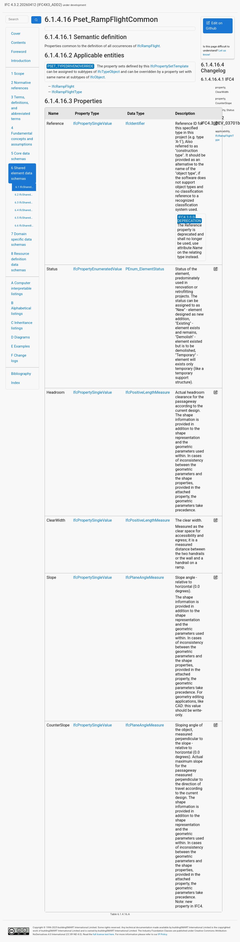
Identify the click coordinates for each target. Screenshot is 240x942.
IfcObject (97, 77)
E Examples (20, 346)
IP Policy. (162, 934)
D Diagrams (20, 337)
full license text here (103, 934)
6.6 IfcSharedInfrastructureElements (25, 225)
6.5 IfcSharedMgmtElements (25, 217)
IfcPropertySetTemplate (169, 66)
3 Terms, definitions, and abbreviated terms (20, 108)
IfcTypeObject (109, 72)
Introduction (21, 61)
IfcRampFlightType (67, 92)
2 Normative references (21, 85)
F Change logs (18, 358)
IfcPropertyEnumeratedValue (97, 269)
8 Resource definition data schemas (20, 262)
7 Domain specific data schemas (21, 239)
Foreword (18, 52)
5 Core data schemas (20, 156)
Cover (16, 33)
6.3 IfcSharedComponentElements (25, 202)
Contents (18, 42)
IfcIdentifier (135, 123)
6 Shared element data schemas (21, 173)
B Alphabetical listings (21, 308)
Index (15, 383)
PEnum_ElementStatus (144, 269)
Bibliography (21, 374)
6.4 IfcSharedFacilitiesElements (25, 210)
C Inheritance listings (21, 325)
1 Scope (17, 73)
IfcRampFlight (148, 46)
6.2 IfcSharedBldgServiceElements (25, 194)
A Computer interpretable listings (21, 288)
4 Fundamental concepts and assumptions (22, 136)
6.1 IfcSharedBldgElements (26, 187)
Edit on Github (214, 26)
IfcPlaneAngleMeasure (144, 577)
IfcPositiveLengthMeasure (147, 392)
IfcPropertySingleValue (92, 123)
